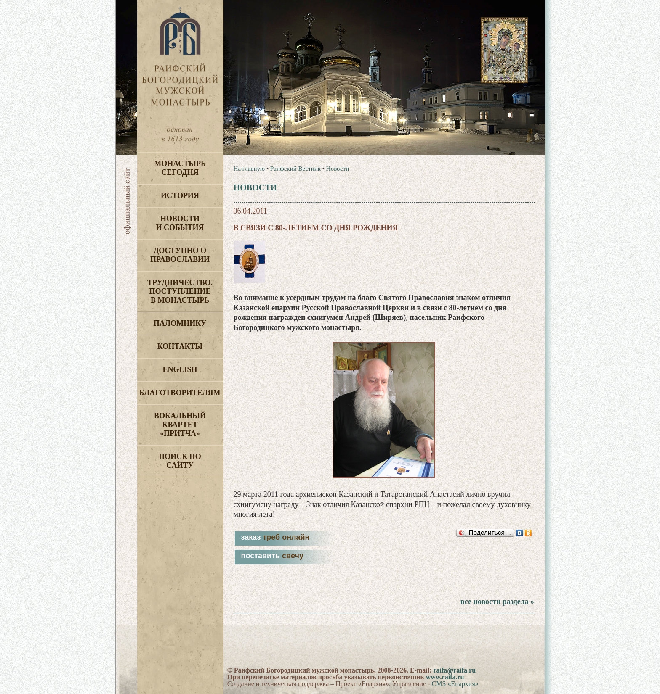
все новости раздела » (497, 601)
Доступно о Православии (180, 255)
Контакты (179, 346)
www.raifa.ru (445, 677)
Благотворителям (180, 392)
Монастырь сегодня (180, 168)
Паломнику (180, 323)
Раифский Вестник (295, 168)
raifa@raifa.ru (454, 670)
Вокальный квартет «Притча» (180, 425)
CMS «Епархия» (455, 683)
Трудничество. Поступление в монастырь (180, 291)
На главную (249, 168)
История (180, 195)
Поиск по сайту (180, 461)
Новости (337, 168)
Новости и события (180, 223)
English (179, 369)
